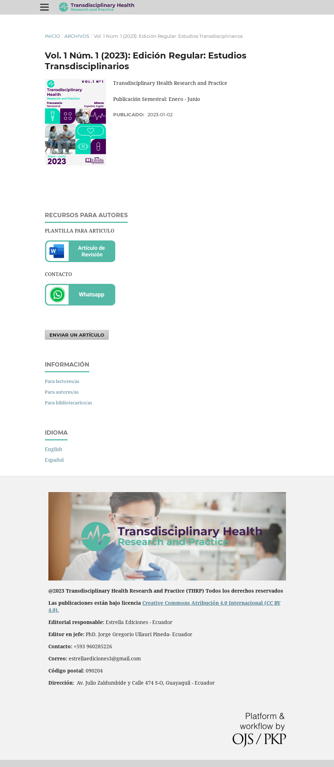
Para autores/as (62, 392)
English (53, 449)
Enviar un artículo (76, 335)
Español (54, 459)
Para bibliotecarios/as (68, 402)
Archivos (76, 36)
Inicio (52, 36)
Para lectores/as (62, 381)
